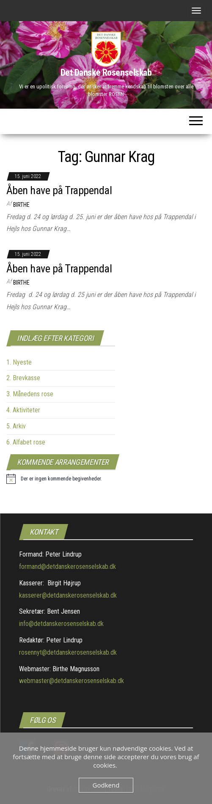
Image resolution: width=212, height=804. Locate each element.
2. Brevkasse (23, 378)
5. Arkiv (16, 426)
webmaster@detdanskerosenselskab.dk (71, 681)
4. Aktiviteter (23, 410)
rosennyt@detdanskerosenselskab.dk (68, 652)
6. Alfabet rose (25, 442)
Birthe (21, 204)
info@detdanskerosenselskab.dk (61, 624)
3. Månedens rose (29, 394)
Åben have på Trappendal (59, 190)
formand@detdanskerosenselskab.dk (67, 567)
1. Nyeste (19, 362)
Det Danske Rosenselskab (106, 72)
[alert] (54, 479)
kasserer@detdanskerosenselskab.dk (68, 595)
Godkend (106, 785)
